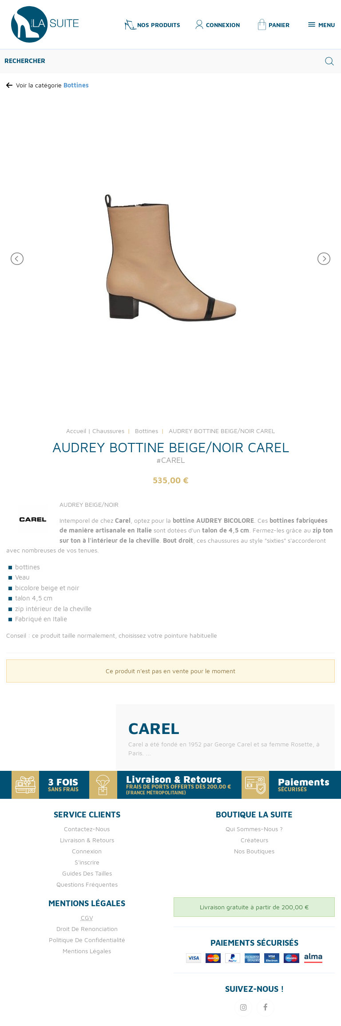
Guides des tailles (87, 873)
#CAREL (170, 460)
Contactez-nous (87, 829)
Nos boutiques (254, 851)
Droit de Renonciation (87, 928)
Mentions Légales (87, 951)
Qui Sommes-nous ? (254, 829)
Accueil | (78, 430)
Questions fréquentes (87, 884)
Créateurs (254, 840)
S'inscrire (87, 862)
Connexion (87, 851)
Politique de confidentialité (87, 939)
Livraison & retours (87, 840)
